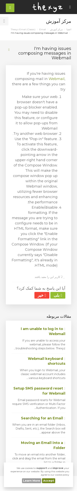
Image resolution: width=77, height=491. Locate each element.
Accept (48, 480)
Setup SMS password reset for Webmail (39, 391)
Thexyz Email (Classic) (23, 29)
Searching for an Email (43, 418)
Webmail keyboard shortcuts (46, 361)
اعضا (68, 29)
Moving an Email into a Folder (43, 445)
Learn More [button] (31, 480)
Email (42, 29)
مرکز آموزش (56, 29)
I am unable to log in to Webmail (43, 331)
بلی (58, 295)
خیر (42, 295)
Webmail (57, 79)
